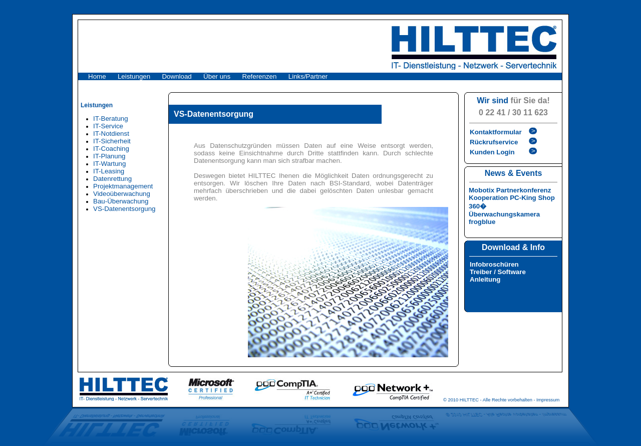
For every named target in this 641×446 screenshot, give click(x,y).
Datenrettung (112, 178)
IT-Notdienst (111, 133)
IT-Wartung (109, 163)
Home (97, 76)
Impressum (547, 399)
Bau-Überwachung (120, 201)
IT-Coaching (111, 148)
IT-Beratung (110, 118)
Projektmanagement (123, 186)
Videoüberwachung (121, 193)
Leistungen (134, 76)
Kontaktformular (496, 132)
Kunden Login (492, 152)
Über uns (216, 76)
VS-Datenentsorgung (124, 208)
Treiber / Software (498, 272)
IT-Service (108, 126)
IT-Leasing (108, 171)
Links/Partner (308, 76)
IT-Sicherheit (112, 141)
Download (176, 76)
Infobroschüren (494, 264)
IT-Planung (109, 156)
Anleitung (485, 279)
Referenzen (259, 76)
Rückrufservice (494, 142)
